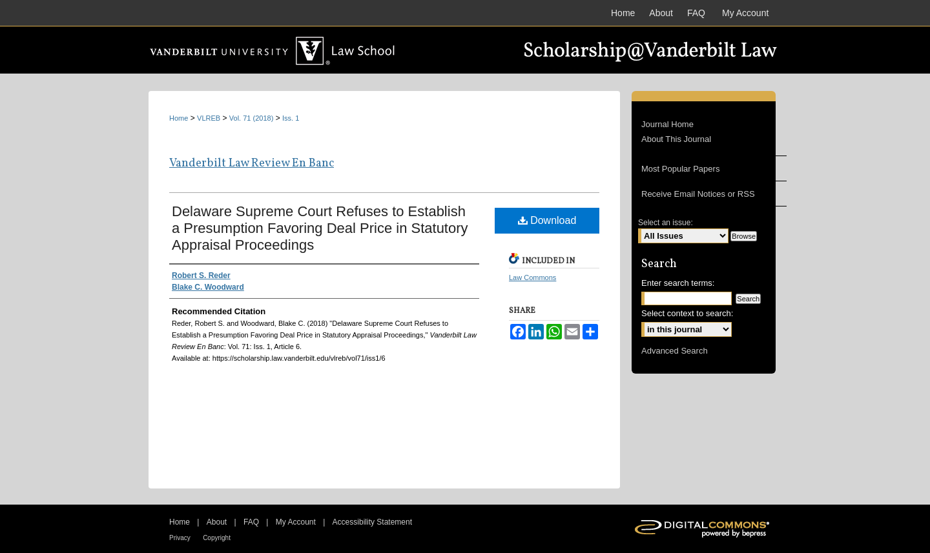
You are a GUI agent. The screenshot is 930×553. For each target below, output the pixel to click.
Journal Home (667, 124)
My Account (296, 522)
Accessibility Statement (372, 522)
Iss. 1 (290, 118)
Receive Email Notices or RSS (698, 194)
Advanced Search (674, 351)
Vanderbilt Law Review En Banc (251, 164)
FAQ (251, 522)
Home (178, 118)
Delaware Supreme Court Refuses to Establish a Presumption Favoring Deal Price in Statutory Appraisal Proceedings (320, 228)
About (217, 522)
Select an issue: (665, 222)
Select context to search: (687, 313)
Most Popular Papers (680, 169)
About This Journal (676, 139)
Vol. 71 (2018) (251, 118)
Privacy (180, 537)
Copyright (217, 537)
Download (547, 220)
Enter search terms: (677, 283)
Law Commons (532, 277)
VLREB (208, 118)
